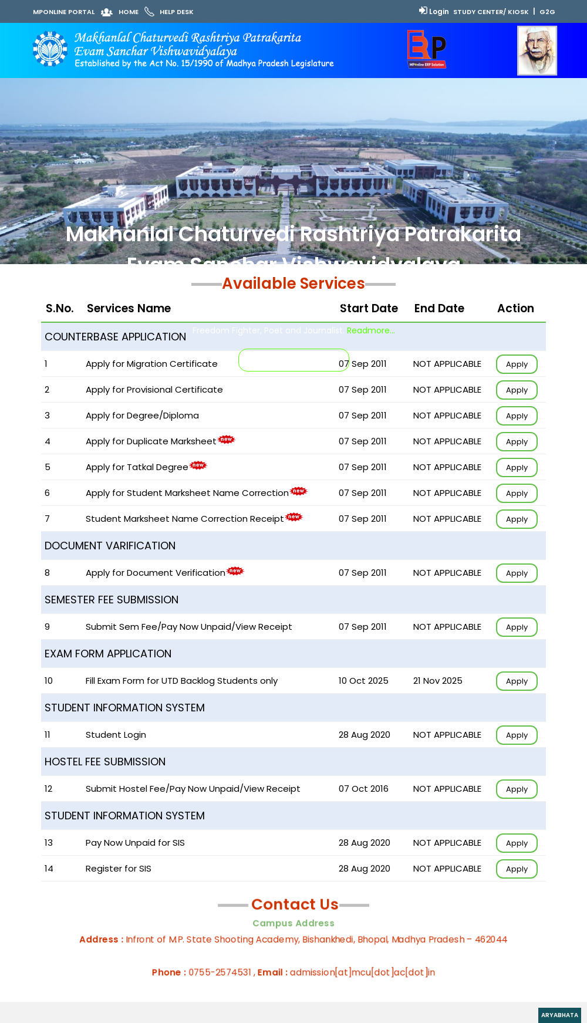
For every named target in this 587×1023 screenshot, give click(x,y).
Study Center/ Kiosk (491, 11)
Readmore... (371, 330)
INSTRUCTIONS (294, 360)
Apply (517, 364)
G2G (547, 11)
